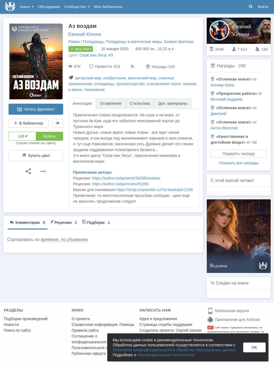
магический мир (142, 78)
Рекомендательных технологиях (166, 355)
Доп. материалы (172, 103)
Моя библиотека (108, 7)
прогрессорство (130, 84)
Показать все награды (239, 163)
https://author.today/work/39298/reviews (126, 178)
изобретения (114, 78)
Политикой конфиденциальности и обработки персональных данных (174, 350)
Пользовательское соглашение (99, 347)
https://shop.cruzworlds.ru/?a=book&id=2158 (154, 189)
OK (254, 347)
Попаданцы (93, 41)
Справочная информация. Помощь (103, 324)
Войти (263, 7)
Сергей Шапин (189, 330)
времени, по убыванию (64, 239)
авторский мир (88, 78)
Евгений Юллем (84, 34)
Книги (27, 7)
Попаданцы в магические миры (134, 41)
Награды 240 (160, 66)
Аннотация (82, 103)
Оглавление (111, 103)
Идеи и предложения (158, 319)
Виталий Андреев (226, 99)
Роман (74, 41)
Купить (49, 136)
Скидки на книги (232, 283)
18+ (210, 327)
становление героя (164, 84)
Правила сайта (85, 330)
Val (254, 142)
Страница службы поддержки (165, 324)
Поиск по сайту (17, 330)
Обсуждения (49, 7)
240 (242, 65)
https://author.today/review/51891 (120, 184)
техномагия (94, 89)
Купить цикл (36, 155)
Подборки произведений (26, 319)
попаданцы (104, 84)
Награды (226, 65)
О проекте (81, 319)
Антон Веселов (224, 128)
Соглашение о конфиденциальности (91, 339)
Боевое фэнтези (178, 41)
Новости (11, 324)
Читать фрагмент (36, 109)
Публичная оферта (89, 353)
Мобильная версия (228, 311)
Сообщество (77, 7)
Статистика (140, 103)
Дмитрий (218, 113)
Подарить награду (238, 153)
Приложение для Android (233, 320)
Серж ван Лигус (93, 55)
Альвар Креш (223, 85)
